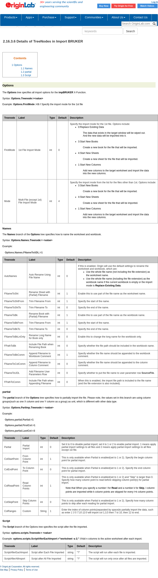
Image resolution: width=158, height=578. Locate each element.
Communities (94, 17)
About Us (118, 17)
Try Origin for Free (123, 6)
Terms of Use (32, 570)
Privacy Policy (17, 570)
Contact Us (141, 17)
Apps (30, 17)
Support (70, 17)
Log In (155, 2)
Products (10, 17)
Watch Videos (147, 6)
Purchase (49, 17)
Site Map (4, 570)
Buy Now (104, 6)
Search (130, 31)
